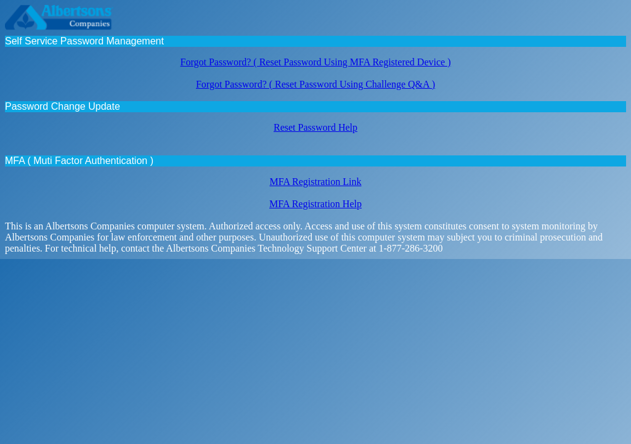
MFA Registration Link (315, 181)
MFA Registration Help (315, 204)
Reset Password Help (315, 127)
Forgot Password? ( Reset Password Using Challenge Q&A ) (315, 84)
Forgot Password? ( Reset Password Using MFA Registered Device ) (316, 62)
